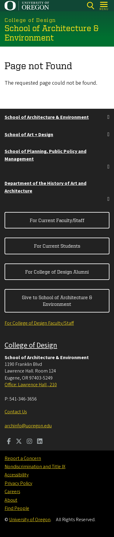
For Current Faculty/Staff (57, 220)
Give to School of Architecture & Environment (57, 301)
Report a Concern (23, 458)
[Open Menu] (104, 5)
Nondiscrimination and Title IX (35, 466)
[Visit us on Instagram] (29, 442)
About (11, 500)
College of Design (31, 345)
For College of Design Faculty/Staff (39, 323)
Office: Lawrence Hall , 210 (31, 384)
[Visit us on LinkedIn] (40, 442)
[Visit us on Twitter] (18, 442)
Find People (17, 508)
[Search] (90, 5)
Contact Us (16, 411)
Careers (12, 491)
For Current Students (57, 246)
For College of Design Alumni (57, 271)
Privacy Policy (18, 483)
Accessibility (17, 475)
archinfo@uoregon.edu (28, 425)
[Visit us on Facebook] (9, 442)
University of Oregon (29, 519)
